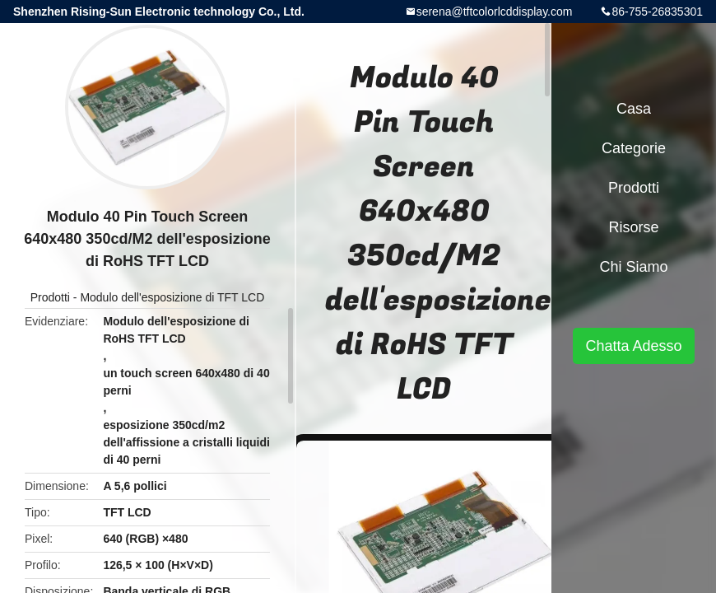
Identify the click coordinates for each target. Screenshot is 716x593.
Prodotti (50, 297)
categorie (634, 148)
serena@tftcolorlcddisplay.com (494, 11)
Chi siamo (633, 267)
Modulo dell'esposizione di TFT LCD (172, 297)
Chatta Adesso (633, 346)
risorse (633, 227)
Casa (633, 108)
